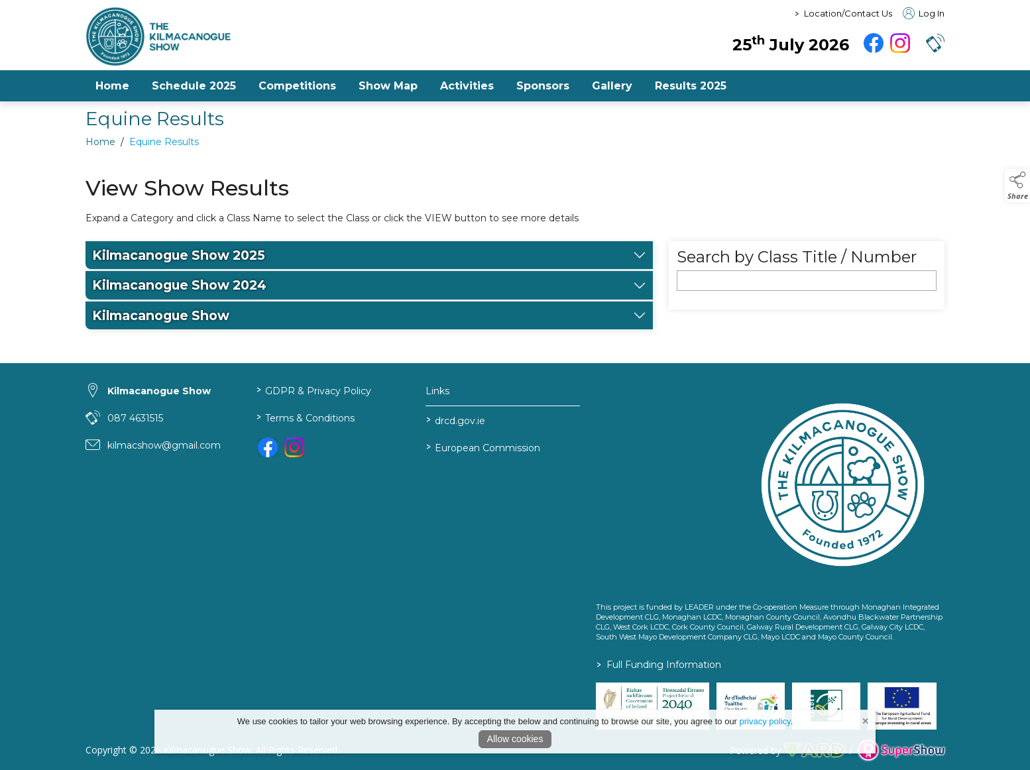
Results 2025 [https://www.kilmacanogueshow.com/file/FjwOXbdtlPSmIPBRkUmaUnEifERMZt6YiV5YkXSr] (690, 86)
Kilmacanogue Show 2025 (178, 266)
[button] (935, 43)
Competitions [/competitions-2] (297, 86)
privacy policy (765, 721)
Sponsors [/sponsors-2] (542, 86)
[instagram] (900, 43)
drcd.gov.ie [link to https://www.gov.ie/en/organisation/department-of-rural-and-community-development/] (455, 420)
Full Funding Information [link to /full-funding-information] (659, 665)
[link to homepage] (235, 36)
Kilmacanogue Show (160, 325)
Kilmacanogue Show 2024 (179, 295)
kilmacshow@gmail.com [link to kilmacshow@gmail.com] (164, 445)
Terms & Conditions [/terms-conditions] (305, 417)
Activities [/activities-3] (467, 86)
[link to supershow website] (901, 750)
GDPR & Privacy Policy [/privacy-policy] (313, 390)
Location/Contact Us (848, 13)
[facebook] (874, 43)
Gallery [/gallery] (612, 86)
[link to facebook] (268, 447)
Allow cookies (515, 739)
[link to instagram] (294, 447)
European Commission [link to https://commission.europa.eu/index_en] (483, 447)
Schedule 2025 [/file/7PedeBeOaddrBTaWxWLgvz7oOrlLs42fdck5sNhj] (194, 86)
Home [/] (112, 86)
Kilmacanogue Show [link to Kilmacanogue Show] (159, 391)
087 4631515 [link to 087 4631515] (135, 418)
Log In (923, 13)
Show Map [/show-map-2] (388, 86)
